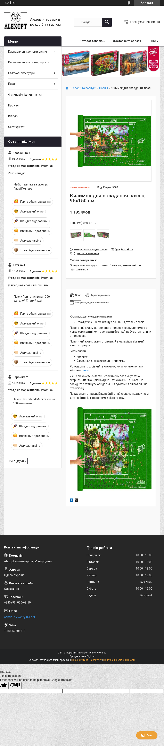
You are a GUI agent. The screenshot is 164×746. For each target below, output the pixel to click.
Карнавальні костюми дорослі (28, 62)
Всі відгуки (16, 461)
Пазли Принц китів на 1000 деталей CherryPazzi (32, 298)
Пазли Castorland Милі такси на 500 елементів (34, 401)
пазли (86, 370)
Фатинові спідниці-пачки (25, 94)
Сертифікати (16, 127)
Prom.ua (101, 652)
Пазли (12, 83)
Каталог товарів (91, 41)
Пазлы (103, 88)
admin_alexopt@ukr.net (19, 617)
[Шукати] (107, 22)
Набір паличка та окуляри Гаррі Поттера (31, 186)
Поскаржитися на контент (86, 660)
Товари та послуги (83, 88)
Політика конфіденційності (119, 660)
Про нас (13, 105)
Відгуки (13, 116)
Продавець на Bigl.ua (82, 656)
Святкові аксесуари (21, 73)
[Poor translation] (15, 685)
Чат (147, 735)
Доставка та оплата (127, 41)
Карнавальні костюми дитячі (27, 51)
